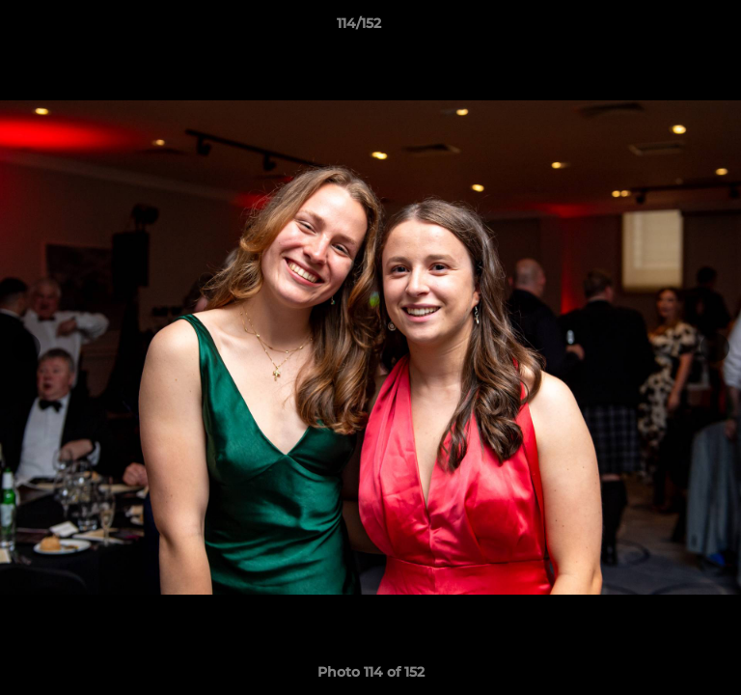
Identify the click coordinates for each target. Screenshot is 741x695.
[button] (671, 28)
